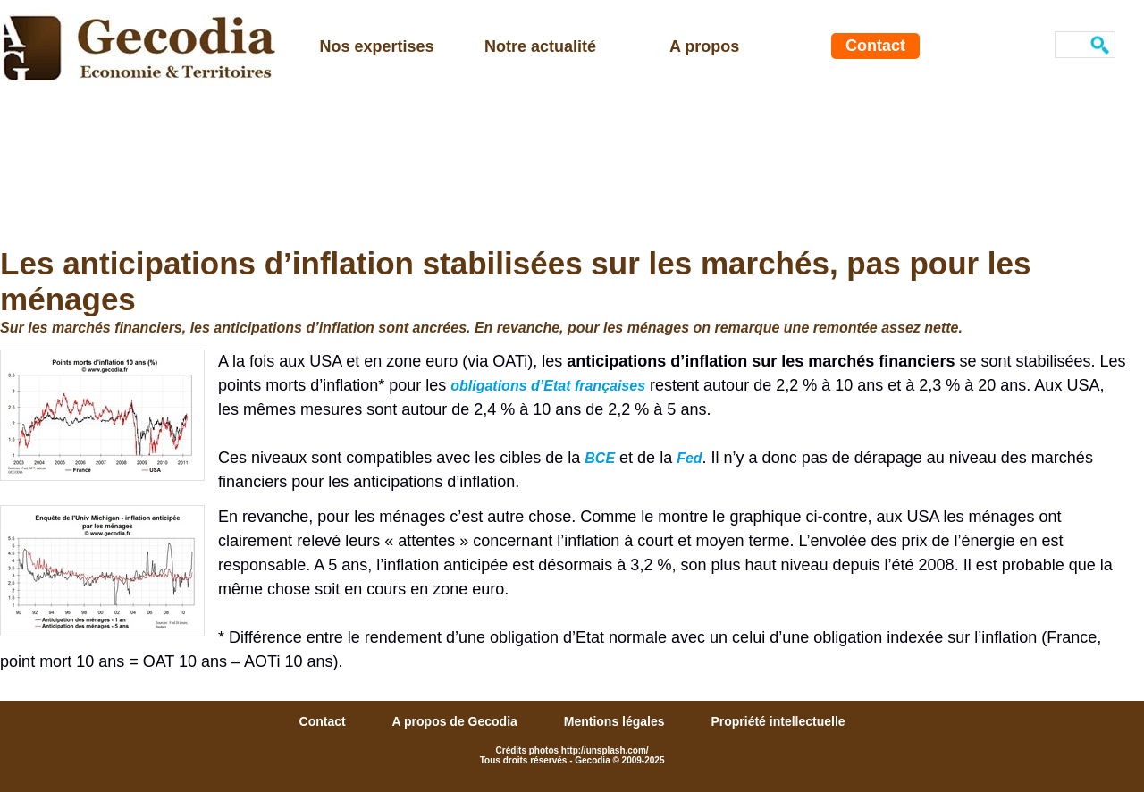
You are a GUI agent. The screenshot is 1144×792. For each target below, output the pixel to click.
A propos (704, 46)
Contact (875, 46)
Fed (689, 458)
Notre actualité (540, 46)
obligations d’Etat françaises (547, 385)
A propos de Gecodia (456, 721)
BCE (600, 458)
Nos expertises (377, 46)
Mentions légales (616, 721)
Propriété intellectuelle (778, 721)
